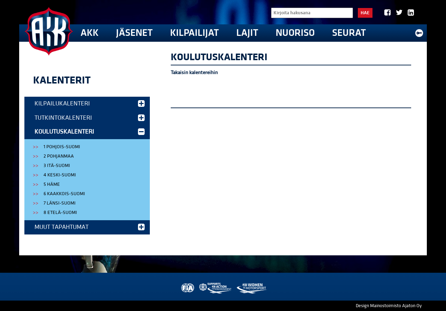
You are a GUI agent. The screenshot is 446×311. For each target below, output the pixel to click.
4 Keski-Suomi (60, 175)
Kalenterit (62, 80)
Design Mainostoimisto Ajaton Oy (389, 306)
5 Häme (52, 184)
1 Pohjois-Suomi (62, 147)
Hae (365, 13)
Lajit (247, 33)
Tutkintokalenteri (89, 118)
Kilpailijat (194, 33)
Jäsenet (134, 33)
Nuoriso (295, 33)
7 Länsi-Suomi (60, 203)
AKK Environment (215, 288)
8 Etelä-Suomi (60, 212)
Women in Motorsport (251, 288)
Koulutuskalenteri (89, 132)
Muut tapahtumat (89, 227)
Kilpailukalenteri (89, 103)
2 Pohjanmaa (59, 156)
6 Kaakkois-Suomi (64, 194)
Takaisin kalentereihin (194, 72)
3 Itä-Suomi (57, 165)
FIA (187, 288)
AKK (89, 33)
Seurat (349, 33)
